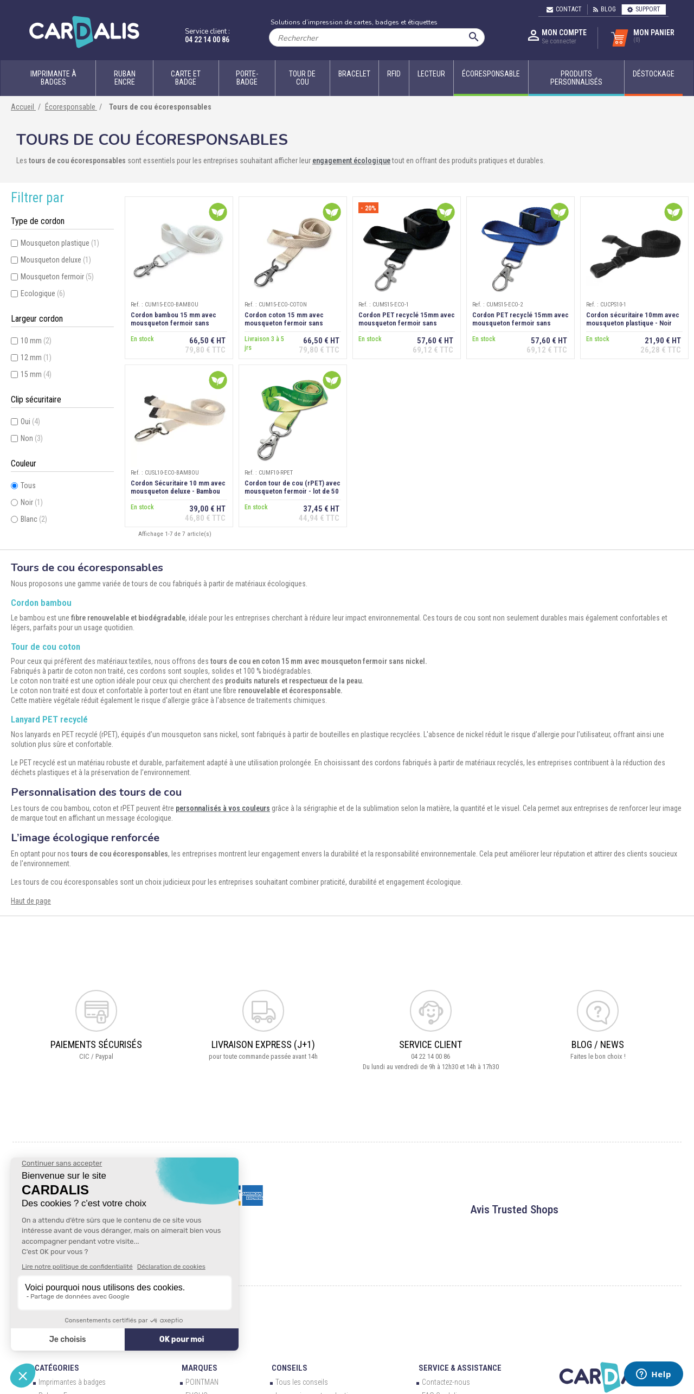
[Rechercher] (377, 37)
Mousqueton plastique (60, 243)
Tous (28, 485)
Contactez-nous (446, 1382)
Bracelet (354, 73)
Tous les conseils (301, 1382)
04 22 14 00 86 (207, 39)
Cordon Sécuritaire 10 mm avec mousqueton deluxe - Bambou (178, 487)
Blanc (34, 519)
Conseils (289, 1368)
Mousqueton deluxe (56, 259)
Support (643, 9)
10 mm (36, 340)
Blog (604, 9)
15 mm (36, 374)
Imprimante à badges (53, 77)
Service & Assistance (460, 1368)
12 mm (36, 357)
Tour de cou (302, 77)
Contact (564, 9)
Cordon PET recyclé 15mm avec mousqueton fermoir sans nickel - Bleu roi (520, 323)
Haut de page (31, 901)
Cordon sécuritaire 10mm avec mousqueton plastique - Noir (632, 319)
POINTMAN (202, 1382)
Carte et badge (186, 77)
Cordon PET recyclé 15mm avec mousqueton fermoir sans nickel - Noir (406, 323)
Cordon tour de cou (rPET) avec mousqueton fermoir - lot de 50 (292, 487)
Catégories (57, 1368)
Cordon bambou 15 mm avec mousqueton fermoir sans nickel (173, 323)
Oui (30, 421)
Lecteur (431, 73)
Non (32, 438)
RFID (394, 73)
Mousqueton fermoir (57, 276)
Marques (199, 1368)
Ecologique (43, 293)
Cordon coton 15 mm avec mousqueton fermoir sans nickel (284, 323)
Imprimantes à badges (72, 1382)
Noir (32, 502)
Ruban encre (125, 77)
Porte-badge (247, 77)
